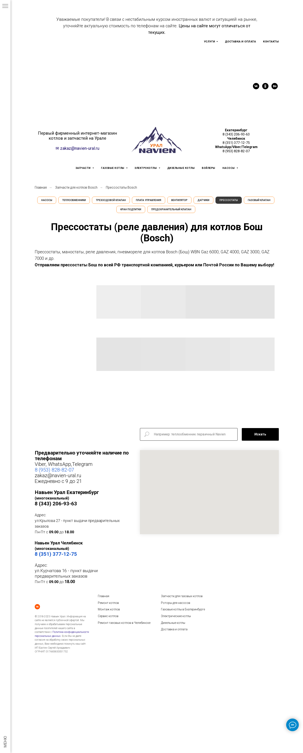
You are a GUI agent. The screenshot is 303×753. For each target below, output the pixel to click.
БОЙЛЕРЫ (208, 168)
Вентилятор (179, 200)
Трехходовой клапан (111, 200)
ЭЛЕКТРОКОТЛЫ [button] (146, 168)
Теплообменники (74, 200)
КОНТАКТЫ (271, 41)
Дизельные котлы (173, 622)
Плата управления (148, 200)
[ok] (265, 86)
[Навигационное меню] (5, 6)
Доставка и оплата (174, 629)
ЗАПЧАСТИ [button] (84, 168)
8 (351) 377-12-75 (236, 143)
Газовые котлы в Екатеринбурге (183, 609)
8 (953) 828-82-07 (236, 151)
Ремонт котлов (108, 603)
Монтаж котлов (109, 609)
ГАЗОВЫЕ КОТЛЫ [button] (113, 168)
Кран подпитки (130, 209)
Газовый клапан (259, 200)
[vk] (256, 86)
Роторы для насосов (175, 603)
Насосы (46, 200)
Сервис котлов (108, 616)
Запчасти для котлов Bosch (76, 187)
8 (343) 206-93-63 (236, 134)
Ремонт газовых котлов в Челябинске (124, 622)
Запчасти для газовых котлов (182, 596)
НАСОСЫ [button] (229, 168)
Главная (41, 187)
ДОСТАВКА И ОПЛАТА (240, 41)
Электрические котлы (176, 616)
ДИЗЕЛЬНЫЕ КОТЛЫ (181, 168)
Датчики (203, 200)
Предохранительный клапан (171, 209)
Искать (260, 434)
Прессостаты (228, 200)
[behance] (274, 86)
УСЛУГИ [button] (209, 41)
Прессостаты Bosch (121, 187)
